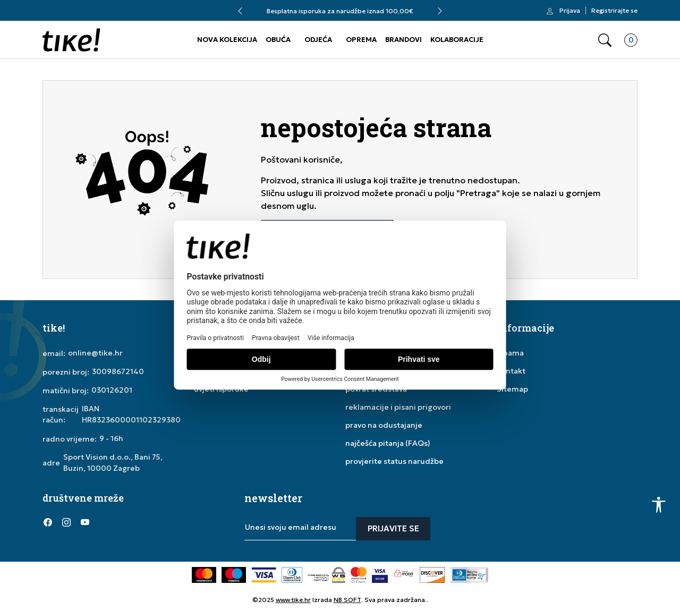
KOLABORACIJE (456, 39)
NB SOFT (347, 600)
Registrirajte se (614, 10)
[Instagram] (66, 522)
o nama (510, 353)
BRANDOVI (403, 39)
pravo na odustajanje (383, 425)
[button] (604, 40)
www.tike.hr (293, 600)
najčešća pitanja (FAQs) (387, 443)
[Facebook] (47, 522)
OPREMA (361, 39)
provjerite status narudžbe (394, 461)
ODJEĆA (318, 39)
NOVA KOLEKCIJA (227, 39)
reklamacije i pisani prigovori (398, 407)
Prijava (569, 10)
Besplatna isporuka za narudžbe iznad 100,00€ (340, 11)
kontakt (511, 371)
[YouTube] (85, 522)
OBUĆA (278, 39)
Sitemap (512, 389)
